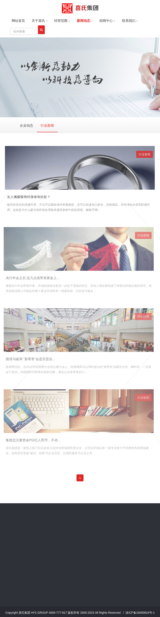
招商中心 (107, 20)
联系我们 (130, 20)
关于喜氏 (40, 20)
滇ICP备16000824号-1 (140, 612)
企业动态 (26, 125)
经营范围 (62, 20)
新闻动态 (85, 20)
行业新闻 (47, 125)
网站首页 (18, 20)
